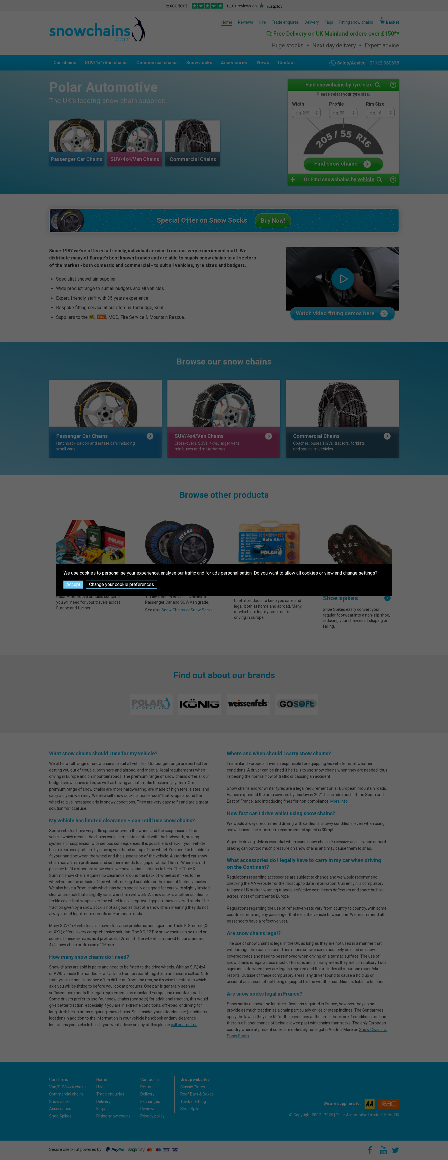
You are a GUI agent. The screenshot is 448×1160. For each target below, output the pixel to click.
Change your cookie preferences (121, 584)
